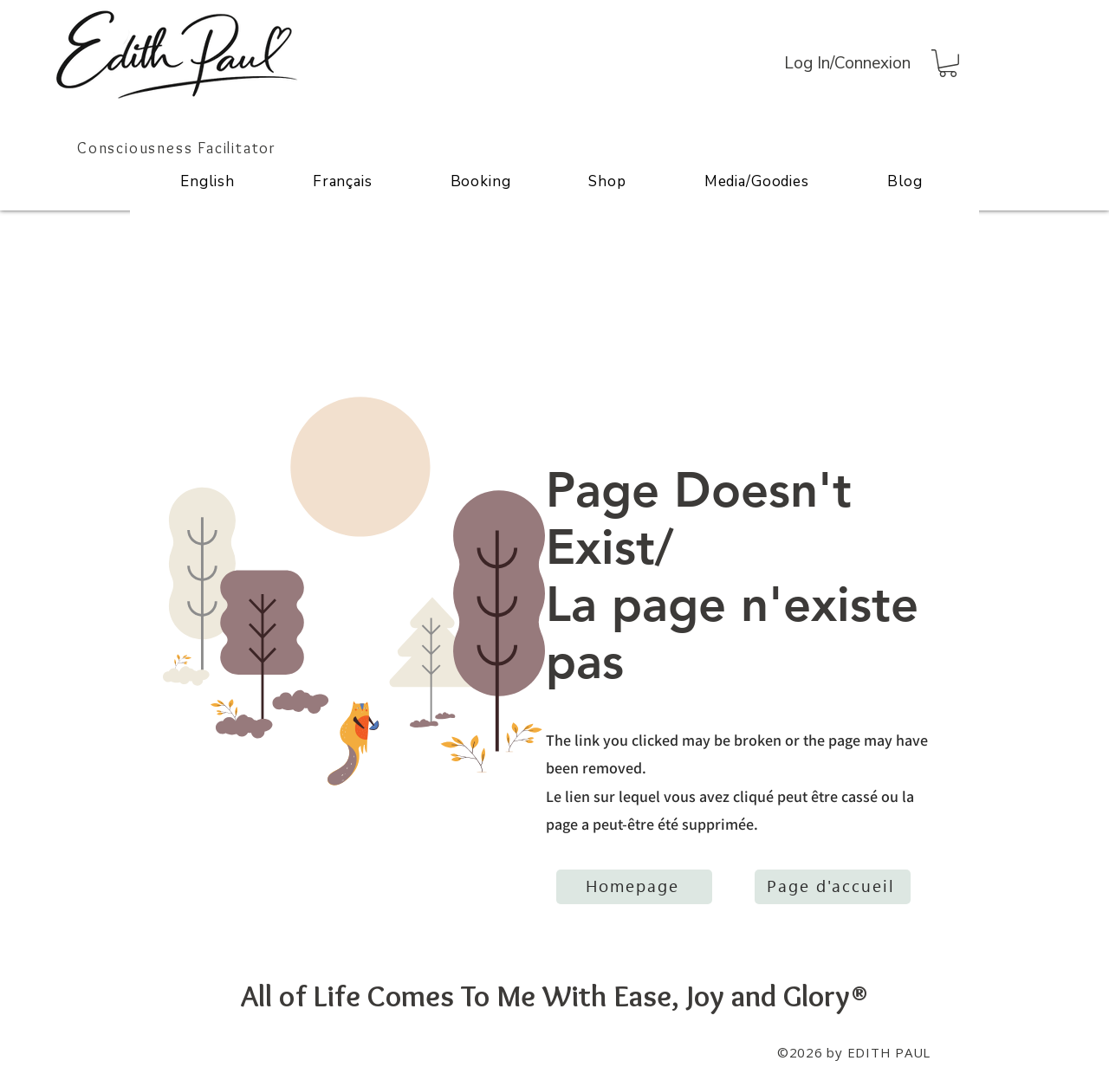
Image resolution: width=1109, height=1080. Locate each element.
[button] (947, 63)
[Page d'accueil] (833, 887)
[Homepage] (634, 887)
